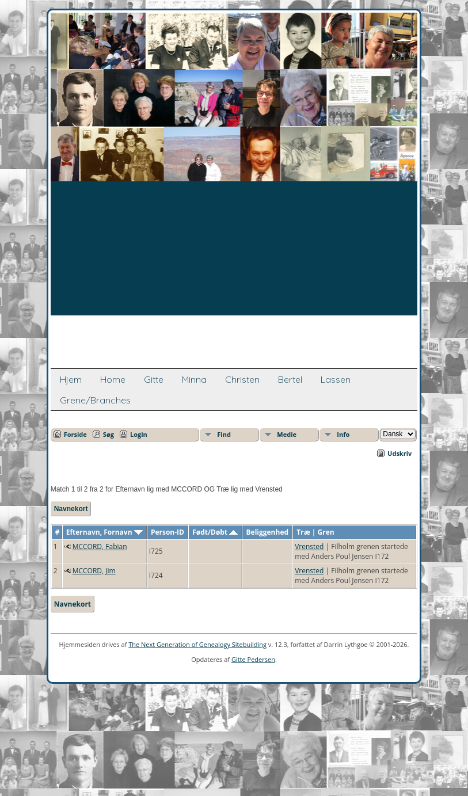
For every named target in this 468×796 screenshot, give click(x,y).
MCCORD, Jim (94, 571)
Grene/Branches (95, 400)
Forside (75, 434)
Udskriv (399, 453)
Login (138, 434)
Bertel (290, 379)
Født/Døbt (215, 532)
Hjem (71, 379)
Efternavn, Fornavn (104, 532)
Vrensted (309, 546)
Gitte (153, 379)
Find (224, 434)
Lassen (336, 379)
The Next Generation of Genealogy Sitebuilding (197, 644)
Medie (286, 434)
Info (343, 434)
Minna (194, 379)
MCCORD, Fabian (100, 546)
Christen (242, 379)
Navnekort (71, 509)
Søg (108, 434)
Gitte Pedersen (253, 659)
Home (112, 379)
